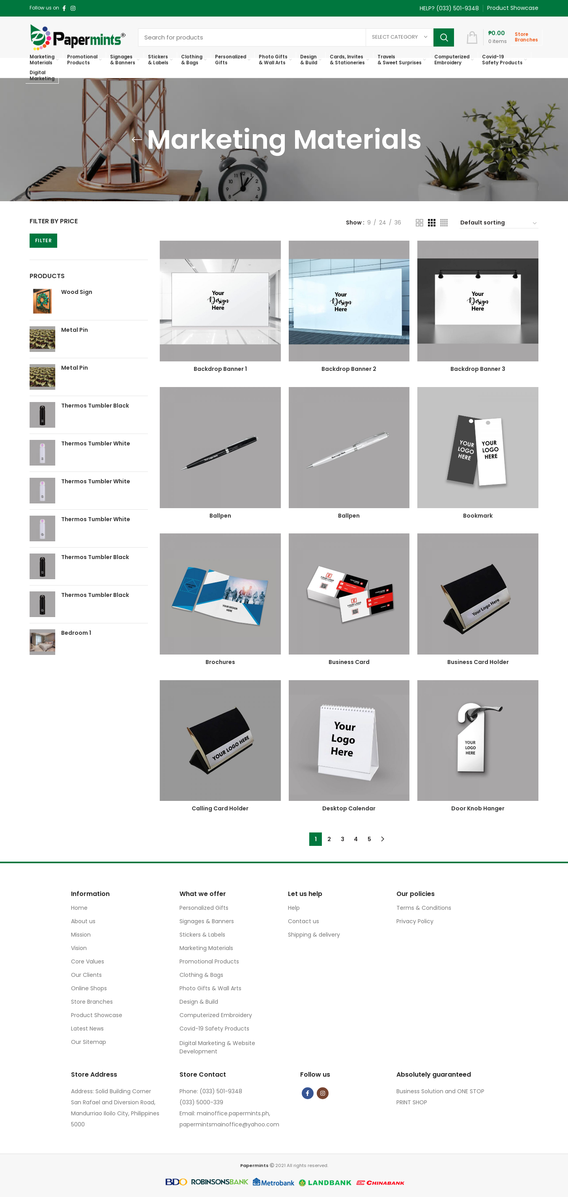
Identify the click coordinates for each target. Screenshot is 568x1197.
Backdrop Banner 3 (477, 369)
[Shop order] (499, 223)
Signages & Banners (206, 921)
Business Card (349, 662)
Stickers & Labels (202, 935)
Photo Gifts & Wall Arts (210, 988)
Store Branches (92, 1002)
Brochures (220, 662)
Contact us (303, 921)
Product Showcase (96, 1015)
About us (83, 921)
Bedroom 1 (76, 633)
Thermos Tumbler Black (95, 406)
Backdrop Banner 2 (348, 369)
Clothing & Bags (201, 975)
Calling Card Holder (220, 808)
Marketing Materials (206, 948)
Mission (81, 935)
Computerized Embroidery (215, 1015)
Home (79, 908)
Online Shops (89, 988)
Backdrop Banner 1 (220, 369)
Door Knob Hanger (477, 808)
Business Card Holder (478, 662)
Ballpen (220, 516)
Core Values (87, 961)
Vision (79, 948)
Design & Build (198, 1002)
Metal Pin (74, 330)
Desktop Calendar (349, 808)
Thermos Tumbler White (95, 443)
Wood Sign (76, 292)
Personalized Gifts (203, 908)
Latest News (87, 1028)
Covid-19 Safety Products (214, 1028)
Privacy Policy (414, 921)
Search (443, 37)
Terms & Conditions (423, 908)
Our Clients (86, 975)
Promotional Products (209, 961)
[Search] (296, 37)
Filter (43, 240)
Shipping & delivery (314, 935)
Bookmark (478, 516)
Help (294, 908)
